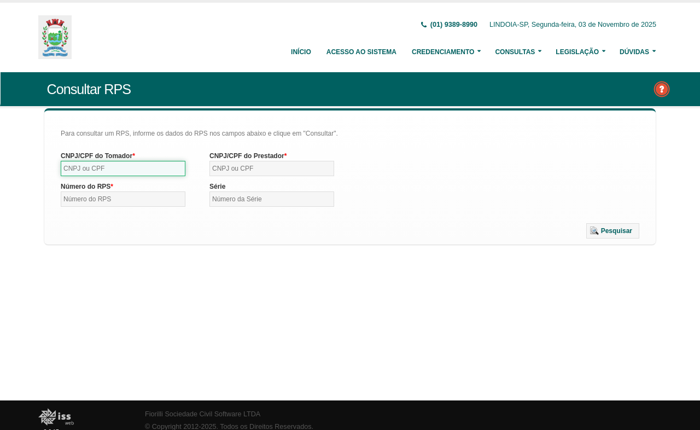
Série (217, 186)
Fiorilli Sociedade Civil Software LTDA (202, 414)
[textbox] (123, 168)
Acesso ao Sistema (361, 52)
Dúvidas (634, 52)
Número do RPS (85, 186)
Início (301, 52)
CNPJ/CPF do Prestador (246, 156)
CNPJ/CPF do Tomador (96, 156)
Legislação (577, 52)
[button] (612, 231)
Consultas (515, 52)
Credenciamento (443, 52)
